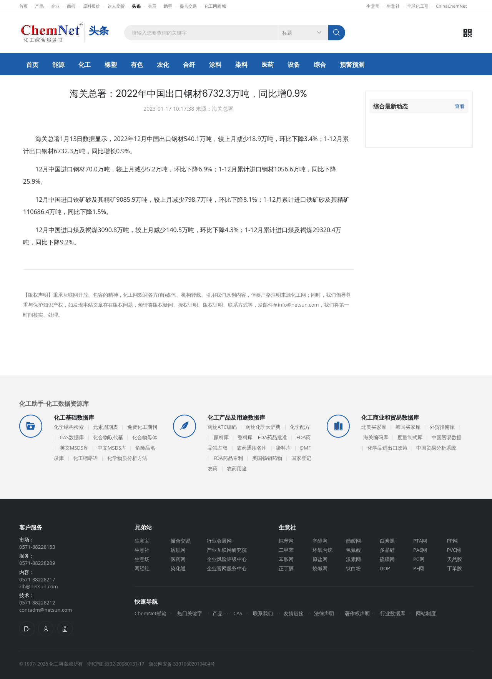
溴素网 (353, 559)
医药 (267, 64)
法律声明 (324, 613)
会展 (152, 6)
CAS (238, 613)
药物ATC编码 (222, 426)
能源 (58, 64)
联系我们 (263, 613)
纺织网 (178, 549)
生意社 (393, 6)
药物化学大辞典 (263, 426)
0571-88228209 (37, 562)
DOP (385, 568)
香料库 (245, 437)
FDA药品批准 (272, 437)
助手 (168, 6)
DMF (305, 447)
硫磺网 (387, 559)
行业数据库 (392, 613)
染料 (241, 64)
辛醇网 (319, 540)
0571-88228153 (37, 546)
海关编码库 (375, 437)
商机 (71, 6)
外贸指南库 (442, 426)
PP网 (452, 540)
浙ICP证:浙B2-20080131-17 (115, 664)
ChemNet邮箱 (150, 613)
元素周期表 (105, 426)
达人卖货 (116, 6)
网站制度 (426, 613)
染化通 (178, 568)
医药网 (178, 559)
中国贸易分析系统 (436, 447)
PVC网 (454, 549)
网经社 (142, 568)
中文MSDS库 (112, 447)
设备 (294, 64)
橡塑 (111, 64)
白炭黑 (387, 540)
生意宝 (372, 6)
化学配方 (300, 426)
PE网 (418, 568)
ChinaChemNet (451, 6)
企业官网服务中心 (227, 568)
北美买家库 (373, 426)
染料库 (283, 447)
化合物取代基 (108, 437)
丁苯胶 (454, 568)
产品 (39, 6)
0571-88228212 (37, 602)
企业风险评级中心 (227, 559)
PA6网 (420, 549)
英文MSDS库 (74, 447)
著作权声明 (357, 613)
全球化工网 (418, 6)
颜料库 (221, 437)
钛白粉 (353, 568)
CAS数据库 (72, 437)
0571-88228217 (37, 579)
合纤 (189, 64)
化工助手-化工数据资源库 (54, 403)
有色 (137, 64)
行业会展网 (219, 540)
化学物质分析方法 (127, 458)
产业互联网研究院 (227, 549)
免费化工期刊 (142, 426)
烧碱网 (319, 568)
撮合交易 (188, 6)
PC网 (418, 559)
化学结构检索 (69, 426)
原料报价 (91, 6)
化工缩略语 (85, 458)
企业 (55, 6)
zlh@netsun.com (38, 586)
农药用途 (237, 468)
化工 (84, 64)
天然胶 (454, 559)
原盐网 (319, 559)
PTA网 (420, 540)
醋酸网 (353, 540)
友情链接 (294, 613)
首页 (23, 6)
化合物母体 (144, 437)
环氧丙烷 (322, 549)
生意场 (142, 559)
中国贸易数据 (447, 437)
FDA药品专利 (228, 458)
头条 (136, 6)
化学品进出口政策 (387, 447)
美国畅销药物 (267, 458)
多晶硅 (387, 549)
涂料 (215, 64)
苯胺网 (286, 559)
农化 (163, 64)
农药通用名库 (252, 447)
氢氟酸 (353, 549)
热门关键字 (189, 613)
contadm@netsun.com (45, 609)
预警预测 (352, 64)
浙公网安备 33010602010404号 (181, 664)
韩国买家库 (408, 426)
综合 (320, 64)
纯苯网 (286, 540)
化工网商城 (215, 6)
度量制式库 (409, 437)
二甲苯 (286, 549)
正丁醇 (286, 568)
